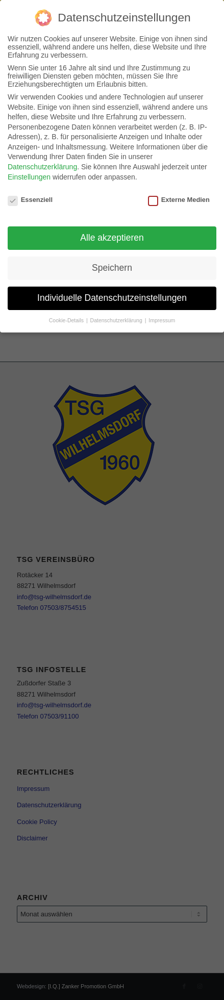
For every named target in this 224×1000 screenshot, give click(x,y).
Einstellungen (29, 177)
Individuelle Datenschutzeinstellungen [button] (112, 298)
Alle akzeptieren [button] (112, 238)
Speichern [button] (112, 268)
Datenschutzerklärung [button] (117, 320)
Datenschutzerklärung (42, 167)
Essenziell (30, 199)
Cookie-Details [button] (67, 320)
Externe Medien (179, 199)
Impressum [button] (161, 320)
